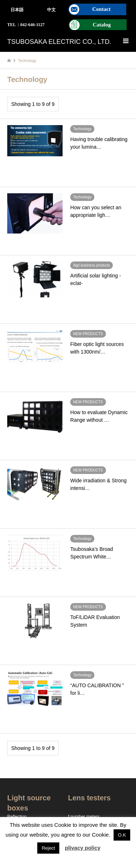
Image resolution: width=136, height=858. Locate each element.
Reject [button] (48, 848)
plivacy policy (82, 848)
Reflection (16, 816)
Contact (101, 9)
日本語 (17, 9)
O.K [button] (122, 835)
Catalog (102, 25)
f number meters (83, 816)
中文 (51, 9)
